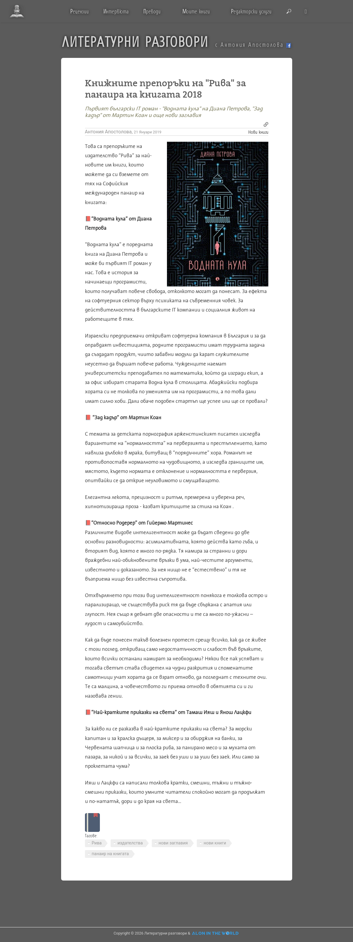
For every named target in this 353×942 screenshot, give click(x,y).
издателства (130, 843)
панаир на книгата (110, 853)
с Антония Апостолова (253, 44)
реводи (151, 11)
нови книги (215, 843)
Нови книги (258, 132)
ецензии (79, 11)
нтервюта (115, 11)
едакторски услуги (251, 11)
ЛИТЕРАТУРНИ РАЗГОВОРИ (135, 41)
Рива (97, 843)
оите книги (196, 11)
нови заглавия (173, 843)
